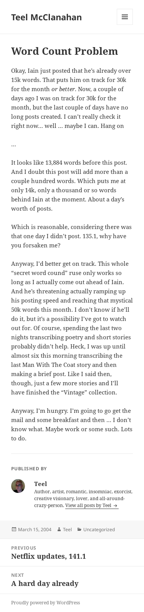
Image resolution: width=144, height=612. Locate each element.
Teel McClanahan (46, 17)
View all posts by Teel (89, 505)
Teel (67, 529)
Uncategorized (99, 529)
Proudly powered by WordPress (45, 602)
